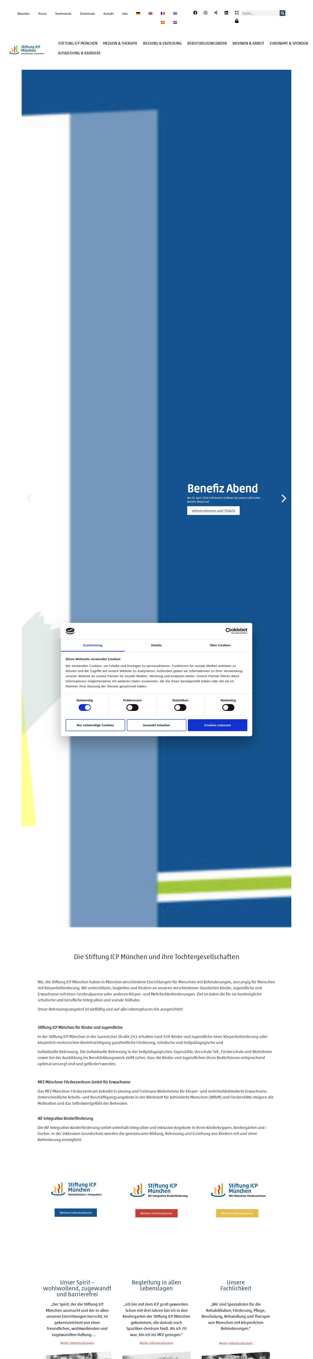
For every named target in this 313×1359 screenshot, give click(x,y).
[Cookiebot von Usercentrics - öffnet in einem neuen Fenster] (228, 631)
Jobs (125, 13)
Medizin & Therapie (120, 43)
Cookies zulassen (217, 725)
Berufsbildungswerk (207, 43)
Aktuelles (23, 13)
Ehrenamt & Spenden (289, 43)
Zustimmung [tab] (92, 645)
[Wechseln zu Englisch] (150, 13)
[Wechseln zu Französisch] (163, 13)
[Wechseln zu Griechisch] (175, 13)
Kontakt (108, 13)
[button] (29, 498)
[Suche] (282, 13)
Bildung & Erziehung (162, 43)
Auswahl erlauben (156, 725)
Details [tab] (156, 645)
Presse (42, 13)
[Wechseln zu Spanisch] (163, 22)
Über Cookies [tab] (220, 645)
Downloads (87, 13)
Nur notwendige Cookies (95, 725)
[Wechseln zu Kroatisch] (175, 22)
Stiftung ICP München (78, 43)
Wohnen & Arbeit (248, 43)
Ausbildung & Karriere (79, 52)
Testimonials (63, 13)
